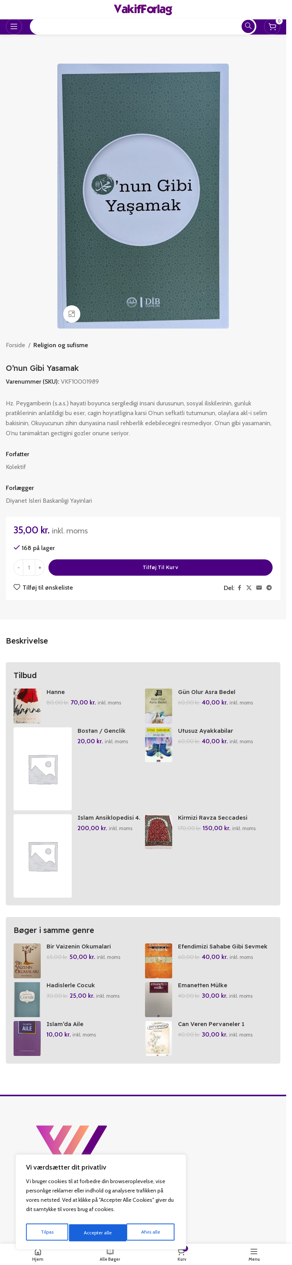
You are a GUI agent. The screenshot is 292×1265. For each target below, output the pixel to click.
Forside (15, 345)
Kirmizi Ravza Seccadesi (214, 817)
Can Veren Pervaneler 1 (214, 1024)
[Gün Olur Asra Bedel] (158, 706)
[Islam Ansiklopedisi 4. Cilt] (43, 855)
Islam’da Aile (66, 1024)
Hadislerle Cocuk (72, 985)
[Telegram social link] (269, 588)
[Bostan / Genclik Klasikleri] (43, 768)
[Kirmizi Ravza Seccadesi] (158, 831)
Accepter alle (147, 1232)
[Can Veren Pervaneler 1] (158, 1038)
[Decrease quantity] (18, 567)
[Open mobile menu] (14, 26)
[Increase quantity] (40, 567)
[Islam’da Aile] (27, 1038)
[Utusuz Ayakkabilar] (158, 744)
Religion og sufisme (60, 345)
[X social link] (249, 588)
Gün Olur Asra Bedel (209, 692)
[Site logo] (143, 9)
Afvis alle (92, 1232)
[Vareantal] (29, 567)
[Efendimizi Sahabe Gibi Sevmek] (158, 960)
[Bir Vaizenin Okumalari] (27, 960)
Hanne (56, 692)
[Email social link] (259, 588)
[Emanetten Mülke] (158, 999)
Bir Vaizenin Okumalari (81, 946)
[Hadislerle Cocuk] (27, 999)
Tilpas (46, 1232)
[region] (101, 1204)
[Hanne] (27, 706)
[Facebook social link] (239, 588)
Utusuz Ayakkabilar (207, 730)
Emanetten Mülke (205, 985)
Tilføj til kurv (160, 567)
